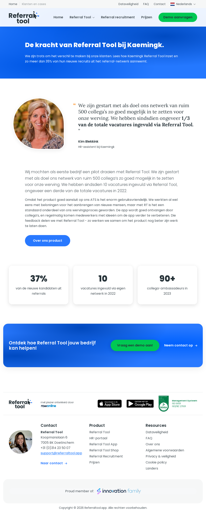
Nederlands (181, 4)
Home (13, 4)
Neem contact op (180, 345)
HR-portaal (98, 438)
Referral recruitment (118, 17)
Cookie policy (156, 462)
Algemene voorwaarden (165, 450)
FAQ (146, 4)
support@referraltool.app (61, 453)
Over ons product (47, 240)
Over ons (153, 444)
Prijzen (146, 17)
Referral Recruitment (106, 456)
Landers (152, 468)
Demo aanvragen (177, 17)
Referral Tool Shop (104, 450)
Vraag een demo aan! (135, 345)
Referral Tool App (103, 444)
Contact (160, 4)
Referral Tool (80, 17)
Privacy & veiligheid (161, 456)
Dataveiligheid (128, 4)
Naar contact (54, 463)
